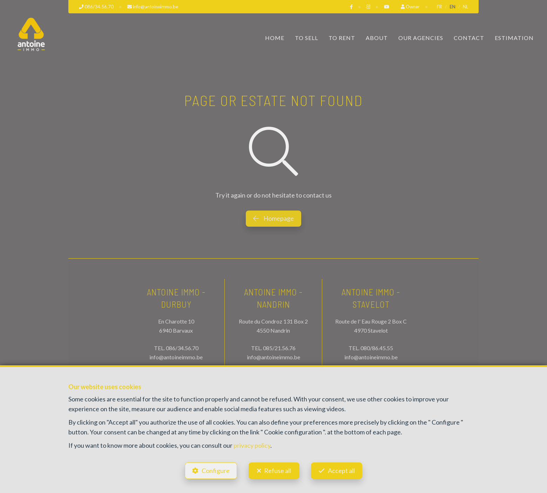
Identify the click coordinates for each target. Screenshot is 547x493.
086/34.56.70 (182, 348)
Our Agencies (420, 37)
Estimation (514, 37)
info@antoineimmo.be (176, 357)
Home (274, 37)
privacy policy (252, 445)
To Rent (342, 37)
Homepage (273, 218)
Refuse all (277, 470)
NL (465, 6)
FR (439, 6)
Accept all (341, 470)
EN (452, 6)
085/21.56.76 (279, 348)
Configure (216, 470)
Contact (469, 37)
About (377, 37)
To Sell (306, 37)
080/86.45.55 (376, 348)
